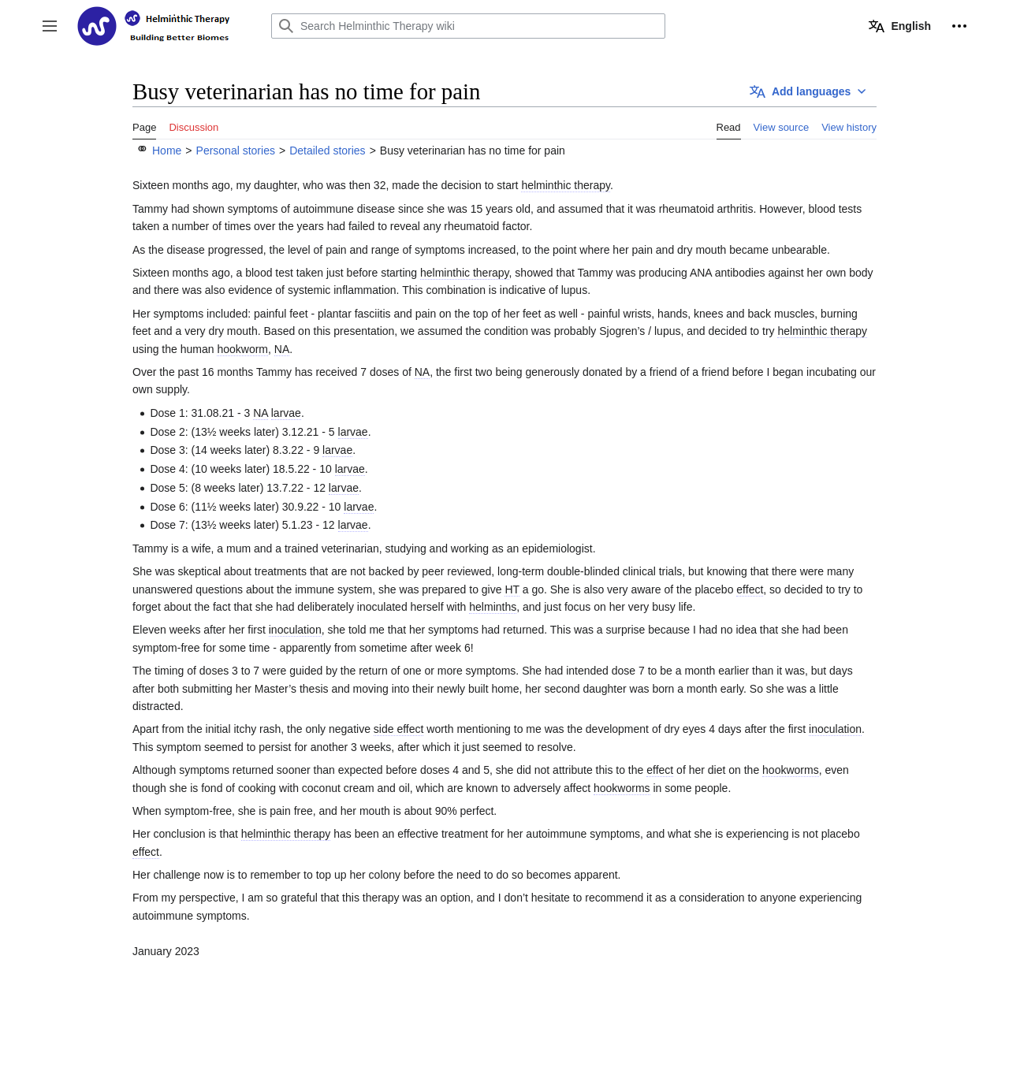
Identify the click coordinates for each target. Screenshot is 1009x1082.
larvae (286, 413)
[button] (50, 26)
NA (281, 349)
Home (166, 150)
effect (749, 589)
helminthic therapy (565, 185)
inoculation (295, 629)
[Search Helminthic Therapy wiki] (468, 26)
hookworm (242, 349)
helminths (492, 606)
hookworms (790, 770)
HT (511, 589)
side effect (399, 729)
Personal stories (235, 150)
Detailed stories (327, 150)
